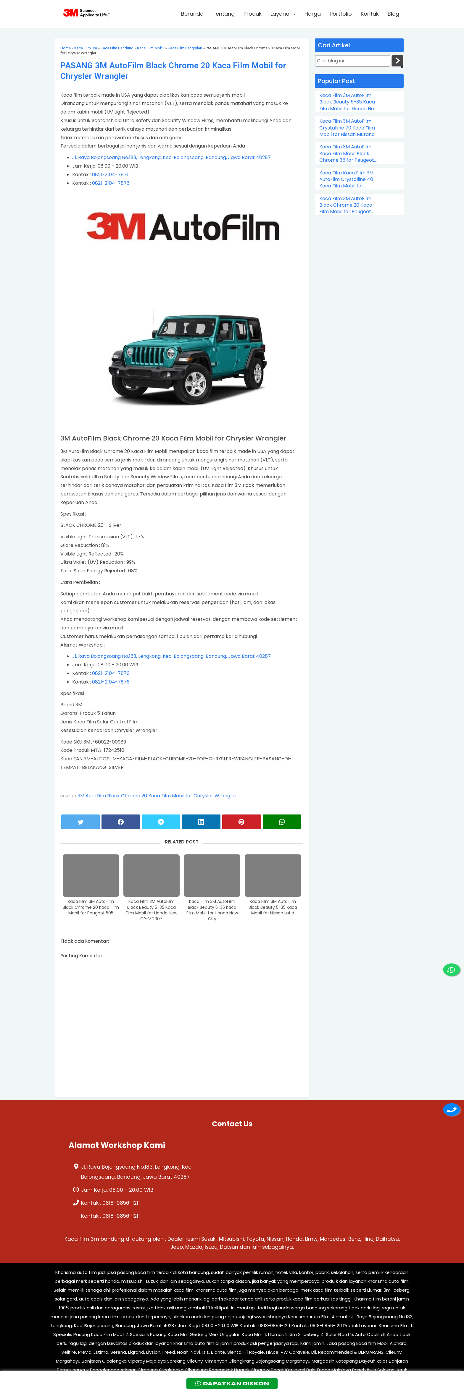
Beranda (192, 13)
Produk (253, 13)
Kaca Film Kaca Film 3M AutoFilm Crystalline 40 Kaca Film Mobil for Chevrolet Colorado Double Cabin (346, 180)
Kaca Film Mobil (150, 48)
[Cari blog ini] (352, 61)
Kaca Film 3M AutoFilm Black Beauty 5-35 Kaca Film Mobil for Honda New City (212, 910)
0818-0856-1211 (121, 1202)
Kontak (370, 13)
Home (65, 48)
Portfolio (341, 13)
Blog (393, 13)
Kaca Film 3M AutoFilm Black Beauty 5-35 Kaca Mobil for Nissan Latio (273, 907)
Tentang (223, 13)
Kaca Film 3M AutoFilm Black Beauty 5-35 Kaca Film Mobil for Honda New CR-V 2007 (151, 910)
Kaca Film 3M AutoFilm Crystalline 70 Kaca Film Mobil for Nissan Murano (347, 128)
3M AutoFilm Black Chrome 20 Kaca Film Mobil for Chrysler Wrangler (157, 795)
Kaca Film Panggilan (185, 48)
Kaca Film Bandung (117, 48)
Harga (312, 13)
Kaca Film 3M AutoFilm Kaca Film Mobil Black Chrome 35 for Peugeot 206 (346, 153)
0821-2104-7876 (111, 174)
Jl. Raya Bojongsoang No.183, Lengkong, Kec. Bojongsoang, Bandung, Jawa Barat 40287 (171, 157)
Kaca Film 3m (85, 48)
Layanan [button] (283, 13)
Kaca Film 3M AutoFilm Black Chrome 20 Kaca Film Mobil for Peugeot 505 (91, 907)
